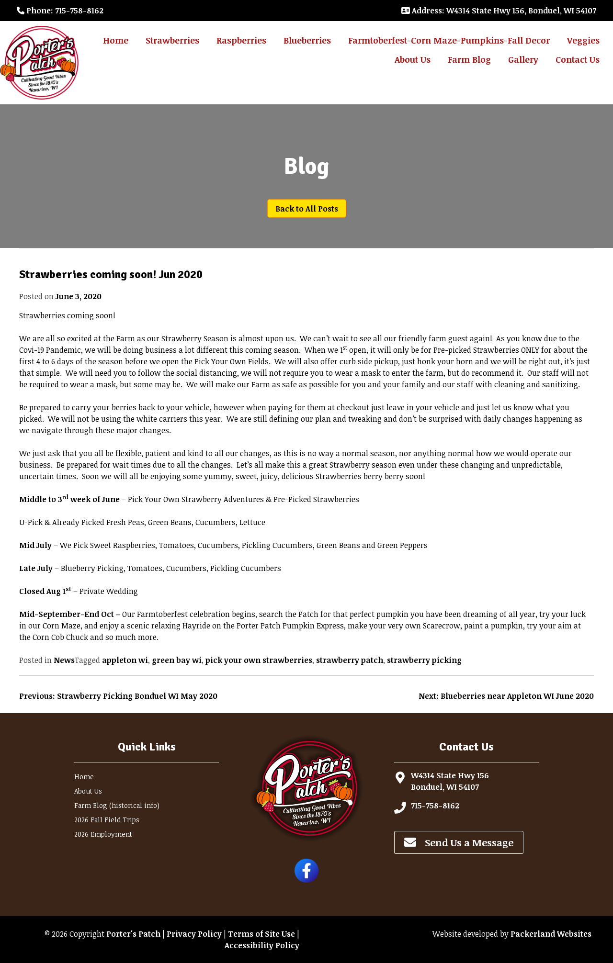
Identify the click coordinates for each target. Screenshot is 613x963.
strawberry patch (349, 660)
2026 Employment (103, 834)
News (64, 660)
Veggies (583, 40)
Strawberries (172, 40)
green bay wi (177, 660)
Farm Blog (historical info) (116, 805)
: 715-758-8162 (60, 10)
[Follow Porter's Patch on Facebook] (306, 879)
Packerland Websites (551, 934)
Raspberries (241, 40)
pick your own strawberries (258, 660)
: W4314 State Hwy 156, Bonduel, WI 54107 (498, 10)
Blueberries (307, 40)
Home (115, 40)
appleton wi (125, 660)
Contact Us (578, 59)
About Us (413, 59)
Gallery (523, 59)
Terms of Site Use (261, 934)
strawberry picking (424, 660)
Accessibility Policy (262, 945)
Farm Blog (469, 59)
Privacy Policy (194, 934)
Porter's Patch (133, 934)
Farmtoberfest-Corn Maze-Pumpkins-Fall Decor (449, 40)
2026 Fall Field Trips (106, 819)
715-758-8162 (435, 805)
